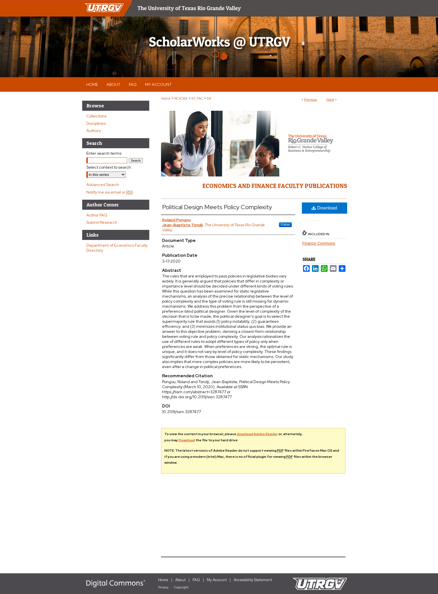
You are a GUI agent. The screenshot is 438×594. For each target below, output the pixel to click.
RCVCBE (181, 98)
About (180, 580)
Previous (310, 99)
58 (209, 98)
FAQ (196, 580)
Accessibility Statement (253, 580)
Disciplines (96, 123)
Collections (96, 116)
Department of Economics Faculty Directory (117, 248)
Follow (285, 224)
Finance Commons (318, 243)
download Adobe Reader (257, 434)
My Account (217, 580)
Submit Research (101, 222)
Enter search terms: (104, 153)
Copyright (181, 587)
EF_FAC (197, 98)
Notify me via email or (109, 192)
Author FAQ (96, 215)
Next (330, 99)
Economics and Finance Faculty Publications (274, 185)
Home (166, 98)
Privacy (163, 587)
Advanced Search (102, 184)
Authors (93, 130)
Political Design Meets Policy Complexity (217, 207)
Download (324, 208)
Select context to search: (109, 167)
